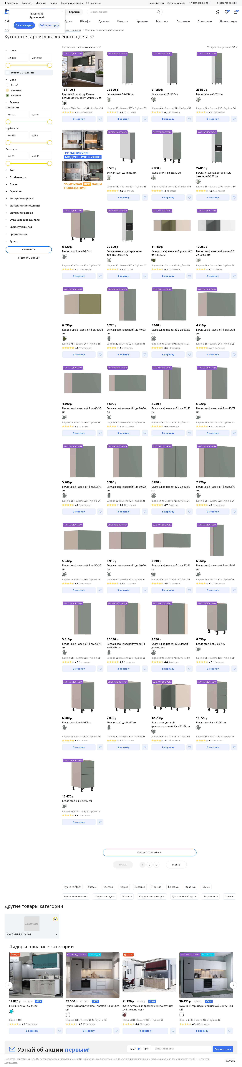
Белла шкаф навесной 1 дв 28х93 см (215, 567)
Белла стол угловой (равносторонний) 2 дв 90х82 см (170, 724)
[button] (8, 996)
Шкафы (85, 21)
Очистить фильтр (29, 258)
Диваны (103, 21)
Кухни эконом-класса (76, 896)
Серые (125, 886)
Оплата (53, 3)
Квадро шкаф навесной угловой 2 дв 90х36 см (171, 253)
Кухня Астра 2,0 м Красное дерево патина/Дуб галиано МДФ (148, 1018)
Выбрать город (49, 25)
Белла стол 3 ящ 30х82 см (211, 722)
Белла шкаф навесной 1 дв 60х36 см (81, 410)
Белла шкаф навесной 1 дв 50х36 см (215, 331)
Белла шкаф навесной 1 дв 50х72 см (81, 488)
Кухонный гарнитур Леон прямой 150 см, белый (92, 1018)
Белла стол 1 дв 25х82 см (166, 172)
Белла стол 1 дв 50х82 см (121, 722)
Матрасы (162, 21)
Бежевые (174, 886)
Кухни (68, 21)
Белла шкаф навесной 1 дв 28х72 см (81, 645)
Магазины (27, 3)
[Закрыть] (62, 11)
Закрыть (230, 1060)
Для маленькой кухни (188, 896)
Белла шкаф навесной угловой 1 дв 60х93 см (126, 645)
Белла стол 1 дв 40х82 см (76, 722)
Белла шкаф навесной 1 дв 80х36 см (126, 410)
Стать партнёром (176, 3)
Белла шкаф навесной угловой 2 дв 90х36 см (215, 253)
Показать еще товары (150, 852)
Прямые (68, 906)
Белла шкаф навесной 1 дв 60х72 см (126, 488)
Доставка (41, 3)
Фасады (92, 886)
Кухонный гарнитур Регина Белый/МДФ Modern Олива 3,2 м (81, 96)
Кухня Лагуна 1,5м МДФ (23, 1017)
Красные (192, 886)
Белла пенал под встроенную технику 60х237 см (213, 174)
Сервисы (72, 12)
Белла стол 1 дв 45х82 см (76, 251)
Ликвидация (228, 21)
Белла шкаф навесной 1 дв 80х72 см (215, 488)
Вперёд (176, 864)
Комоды (123, 21)
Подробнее (11, 1062)
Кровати (142, 21)
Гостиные (183, 21)
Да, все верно (24, 25)
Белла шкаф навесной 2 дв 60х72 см (170, 488)
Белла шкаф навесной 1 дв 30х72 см (170, 410)
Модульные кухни (106, 896)
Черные (157, 886)
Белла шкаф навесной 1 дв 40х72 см (215, 410)
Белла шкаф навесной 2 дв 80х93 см (170, 331)
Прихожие (204, 21)
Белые (207, 886)
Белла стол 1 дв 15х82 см (121, 172)
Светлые (109, 886)
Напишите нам (156, 3)
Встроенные (215, 896)
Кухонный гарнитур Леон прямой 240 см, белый (206, 1018)
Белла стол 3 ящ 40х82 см (77, 801)
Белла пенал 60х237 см (120, 94)
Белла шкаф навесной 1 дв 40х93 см (126, 331)
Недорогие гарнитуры (154, 896)
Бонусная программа (72, 3)
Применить (29, 249)
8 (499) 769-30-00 (226, 3)
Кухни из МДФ (72, 886)
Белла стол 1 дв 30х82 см (210, 644)
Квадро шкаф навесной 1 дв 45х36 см (82, 331)
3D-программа (93, 3)
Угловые (129, 896)
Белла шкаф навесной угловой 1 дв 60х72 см (170, 645)
